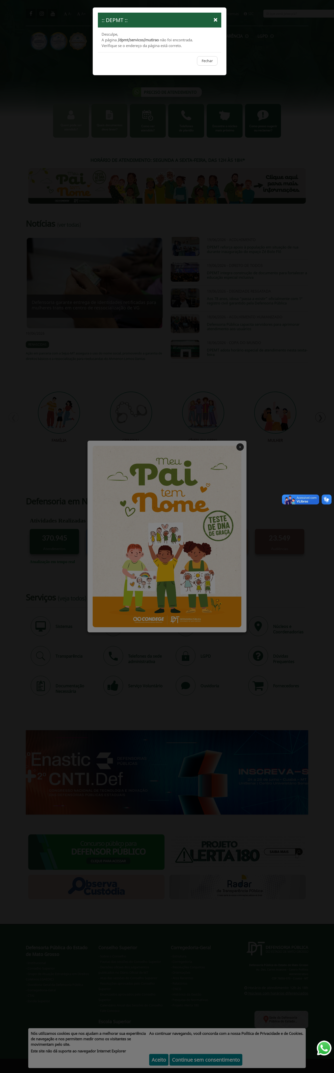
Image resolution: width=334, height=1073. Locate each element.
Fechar (207, 60)
